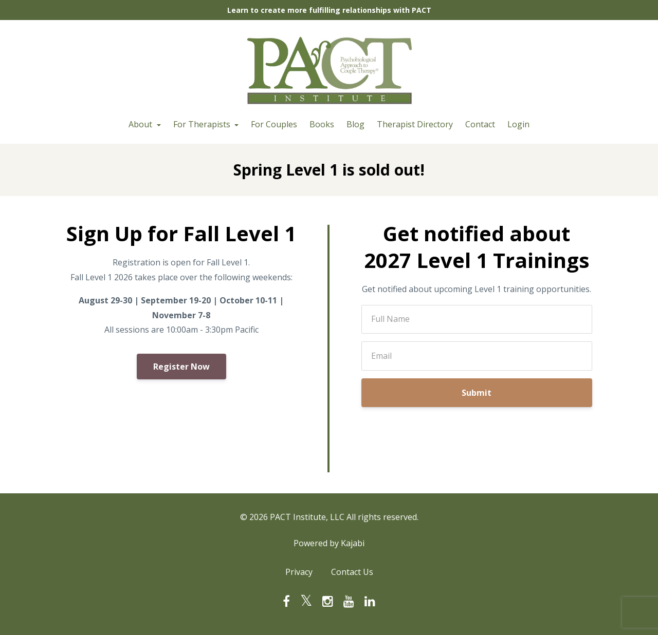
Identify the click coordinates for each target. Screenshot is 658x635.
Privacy (299, 572)
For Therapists (202, 124)
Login (518, 124)
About (141, 124)
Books (321, 124)
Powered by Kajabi (329, 543)
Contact (480, 124)
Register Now (181, 366)
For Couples (274, 124)
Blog (355, 124)
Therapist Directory (415, 124)
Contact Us (352, 572)
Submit (476, 392)
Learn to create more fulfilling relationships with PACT (329, 10)
